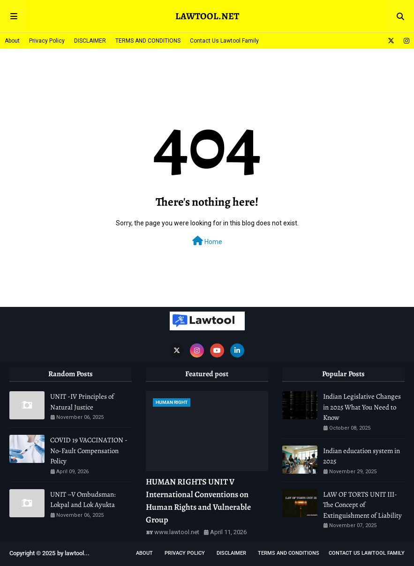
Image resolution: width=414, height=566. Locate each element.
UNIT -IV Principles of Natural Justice (82, 402)
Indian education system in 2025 (361, 456)
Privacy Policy (47, 40)
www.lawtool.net (176, 532)
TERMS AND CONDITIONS (148, 40)
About (12, 40)
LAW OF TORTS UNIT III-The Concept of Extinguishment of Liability (362, 505)
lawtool (74, 553)
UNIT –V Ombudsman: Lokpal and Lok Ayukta (83, 500)
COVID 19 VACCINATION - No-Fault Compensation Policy (89, 450)
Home (207, 241)
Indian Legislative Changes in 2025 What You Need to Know (362, 407)
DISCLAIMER (90, 40)
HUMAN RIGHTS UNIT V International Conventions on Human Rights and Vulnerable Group (198, 500)
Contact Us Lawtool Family (224, 40)
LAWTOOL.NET (207, 16)
